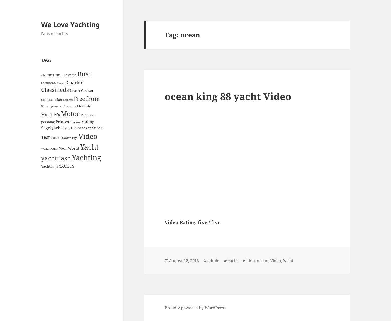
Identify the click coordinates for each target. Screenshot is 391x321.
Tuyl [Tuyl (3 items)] (74, 138)
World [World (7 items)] (73, 148)
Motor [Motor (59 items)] (70, 113)
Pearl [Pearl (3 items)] (92, 115)
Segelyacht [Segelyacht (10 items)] (51, 128)
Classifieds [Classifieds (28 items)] (55, 89)
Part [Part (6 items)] (84, 114)
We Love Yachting (70, 24)
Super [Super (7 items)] (97, 127)
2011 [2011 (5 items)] (50, 75)
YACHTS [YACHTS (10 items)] (66, 166)
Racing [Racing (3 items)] (76, 122)
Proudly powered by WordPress (195, 308)
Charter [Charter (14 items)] (75, 82)
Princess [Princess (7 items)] (63, 121)
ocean (262, 260)
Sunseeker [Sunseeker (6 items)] (82, 128)
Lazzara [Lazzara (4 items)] (70, 106)
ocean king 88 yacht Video (228, 96)
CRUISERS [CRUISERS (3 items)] (47, 100)
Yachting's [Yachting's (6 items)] (49, 166)
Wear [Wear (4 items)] (63, 148)
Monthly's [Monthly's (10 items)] (50, 114)
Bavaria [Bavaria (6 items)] (69, 75)
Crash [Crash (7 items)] (75, 90)
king (251, 260)
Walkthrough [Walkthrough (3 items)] (49, 148)
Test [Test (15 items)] (45, 137)
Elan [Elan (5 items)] (58, 99)
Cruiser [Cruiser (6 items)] (87, 90)
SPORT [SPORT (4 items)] (67, 128)
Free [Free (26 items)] (79, 98)
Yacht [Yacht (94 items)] (89, 147)
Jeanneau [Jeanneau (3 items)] (57, 106)
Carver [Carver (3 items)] (61, 83)
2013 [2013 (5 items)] (58, 75)
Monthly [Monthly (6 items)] (84, 106)
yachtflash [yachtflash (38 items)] (56, 158)
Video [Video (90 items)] (87, 136)
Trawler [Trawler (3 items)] (65, 138)
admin (213, 260)
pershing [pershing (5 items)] (48, 122)
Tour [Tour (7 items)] (55, 137)
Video (275, 260)
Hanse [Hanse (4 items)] (45, 106)
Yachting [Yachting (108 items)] (86, 158)
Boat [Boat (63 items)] (84, 73)
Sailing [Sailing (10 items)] (87, 121)
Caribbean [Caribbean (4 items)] (48, 83)
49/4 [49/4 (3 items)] (43, 75)
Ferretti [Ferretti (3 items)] (68, 100)
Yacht (233, 260)
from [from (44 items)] (93, 98)
